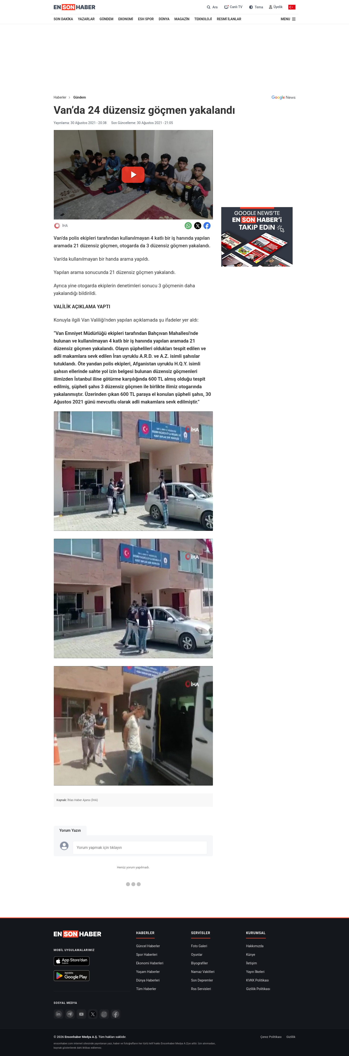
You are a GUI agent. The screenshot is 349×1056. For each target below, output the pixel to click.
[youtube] (81, 1014)
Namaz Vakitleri (202, 972)
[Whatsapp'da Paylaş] (188, 225)
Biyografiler (199, 963)
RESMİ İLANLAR (229, 19)
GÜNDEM (106, 19)
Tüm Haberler (146, 989)
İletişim (251, 963)
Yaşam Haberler (148, 972)
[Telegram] (70, 1014)
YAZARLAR (86, 19)
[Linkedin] (58, 1014)
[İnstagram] (104, 1014)
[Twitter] (93, 1014)
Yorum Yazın (70, 830)
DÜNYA (164, 19)
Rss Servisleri (201, 989)
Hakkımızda (254, 946)
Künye (250, 954)
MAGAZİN (181, 19)
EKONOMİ (125, 19)
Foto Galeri (199, 946)
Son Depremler (202, 980)
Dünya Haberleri (148, 980)
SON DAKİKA (63, 19)
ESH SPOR (146, 19)
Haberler (60, 97)
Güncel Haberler (148, 946)
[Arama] (211, 7)
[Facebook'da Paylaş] (207, 225)
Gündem (79, 97)
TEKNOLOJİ (203, 19)
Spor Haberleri (146, 954)
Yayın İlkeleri (255, 972)
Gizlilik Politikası (258, 989)
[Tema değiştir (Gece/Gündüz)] (255, 7)
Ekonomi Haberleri (149, 963)
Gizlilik (290, 1037)
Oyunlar (196, 954)
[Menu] (288, 19)
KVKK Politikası (257, 980)
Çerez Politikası (271, 1037)
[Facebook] (115, 1014)
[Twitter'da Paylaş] (197, 225)
